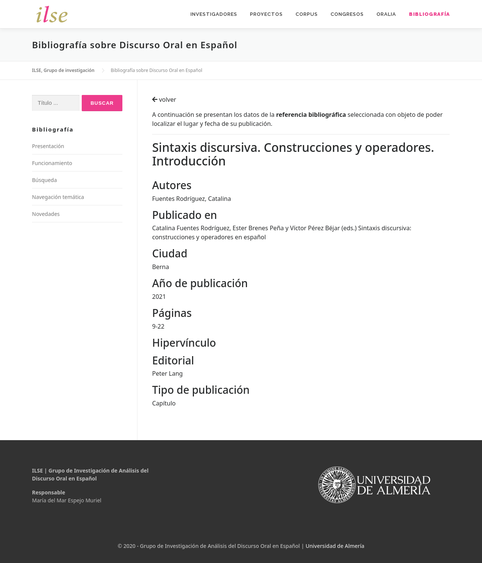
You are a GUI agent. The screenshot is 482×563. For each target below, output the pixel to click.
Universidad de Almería (334, 545)
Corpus (307, 14)
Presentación (48, 146)
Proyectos (266, 14)
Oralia (386, 14)
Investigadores (214, 14)
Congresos (347, 14)
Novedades (46, 213)
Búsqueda (44, 180)
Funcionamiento (52, 163)
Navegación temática (58, 196)
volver (164, 99)
